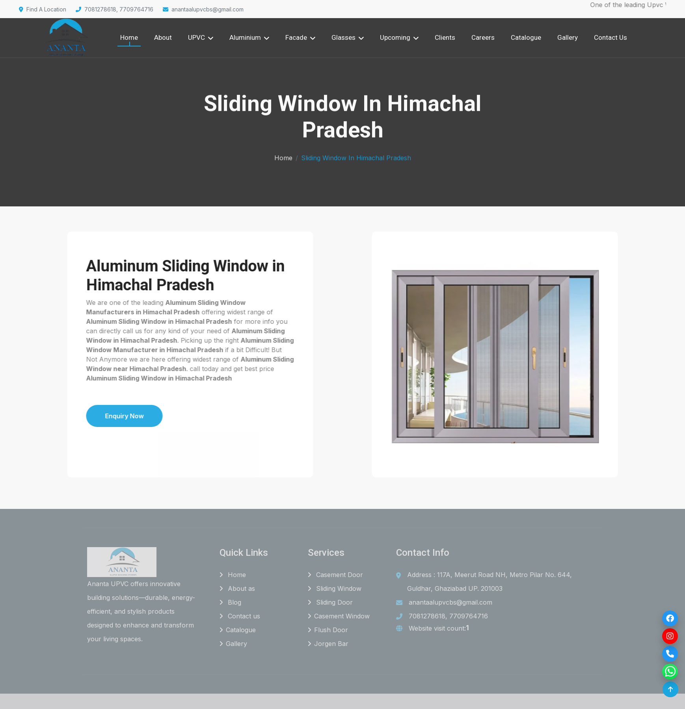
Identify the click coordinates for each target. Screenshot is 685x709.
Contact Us (610, 37)
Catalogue (526, 37)
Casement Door (335, 575)
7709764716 (468, 616)
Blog (230, 602)
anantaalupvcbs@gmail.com (203, 9)
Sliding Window (334, 588)
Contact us (240, 616)
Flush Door (328, 630)
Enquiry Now (92, 416)
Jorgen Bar (328, 644)
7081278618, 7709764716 (114, 9)
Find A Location (42, 9)
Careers (483, 37)
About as (237, 588)
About (163, 37)
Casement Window (339, 616)
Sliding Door (330, 602)
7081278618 (427, 616)
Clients (445, 37)
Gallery (567, 37)
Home (129, 37)
